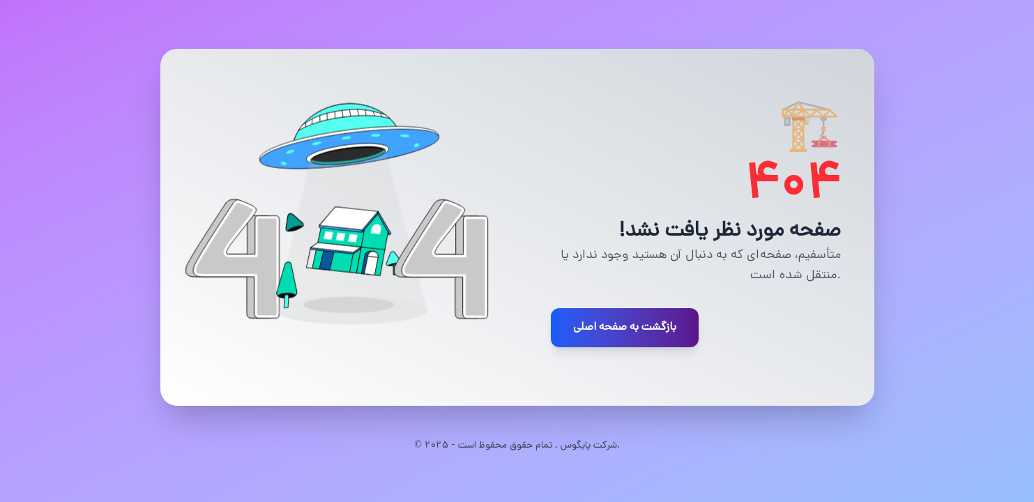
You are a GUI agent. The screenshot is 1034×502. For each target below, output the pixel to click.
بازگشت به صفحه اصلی (624, 327)
